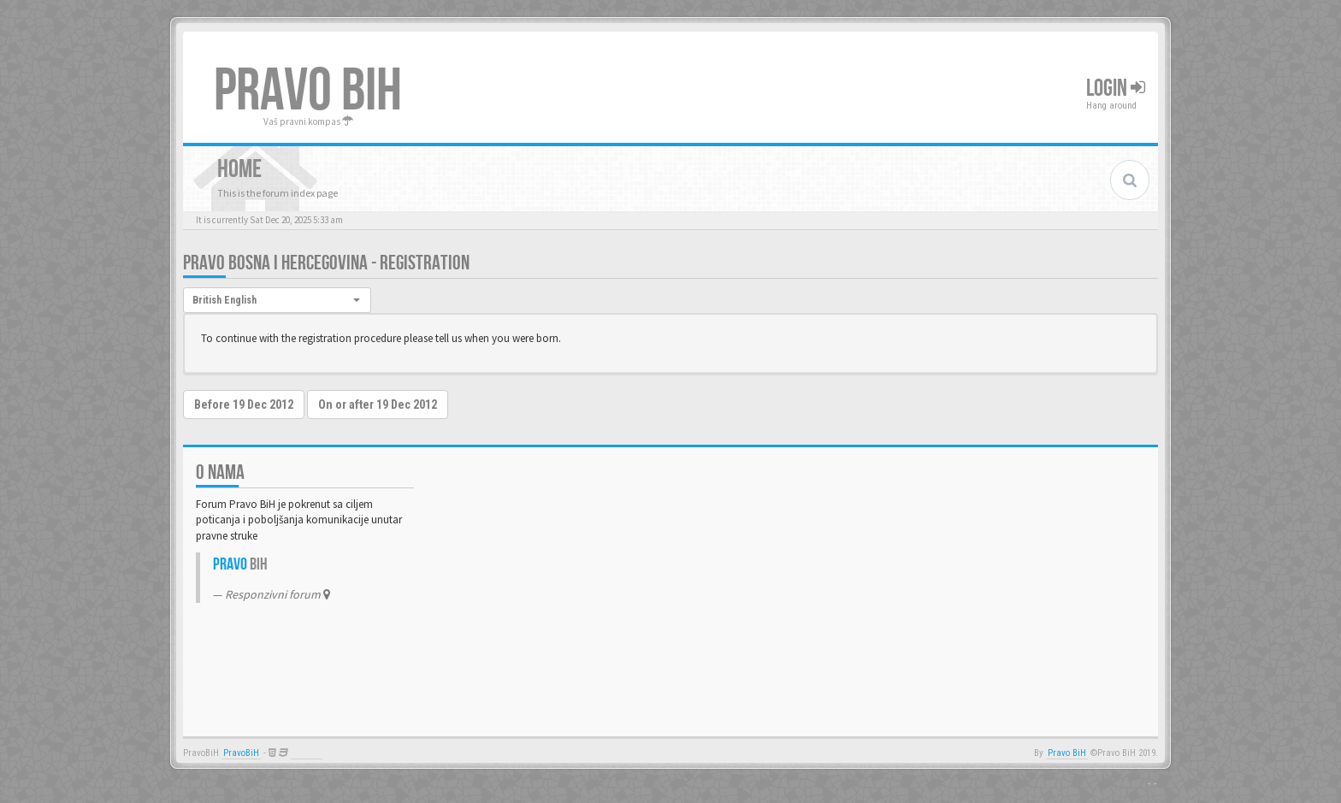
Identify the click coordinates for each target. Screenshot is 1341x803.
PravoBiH (241, 753)
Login (1115, 88)
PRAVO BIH (308, 91)
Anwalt (306, 753)
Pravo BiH (1067, 753)
